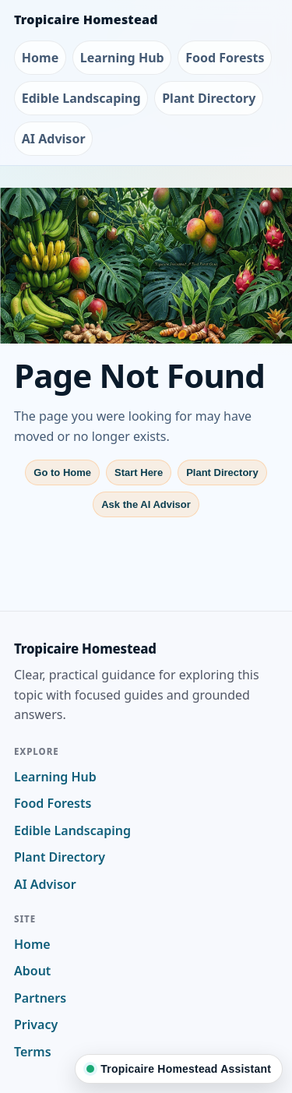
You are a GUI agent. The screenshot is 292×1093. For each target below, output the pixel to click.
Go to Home (62, 472)
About (32, 970)
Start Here (138, 472)
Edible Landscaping (81, 98)
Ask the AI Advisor (146, 504)
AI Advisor (54, 138)
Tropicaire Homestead (86, 19)
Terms (32, 1051)
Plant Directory (208, 98)
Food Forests (224, 57)
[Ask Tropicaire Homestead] (179, 1069)
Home (40, 57)
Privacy (36, 1024)
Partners (40, 998)
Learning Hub (122, 57)
